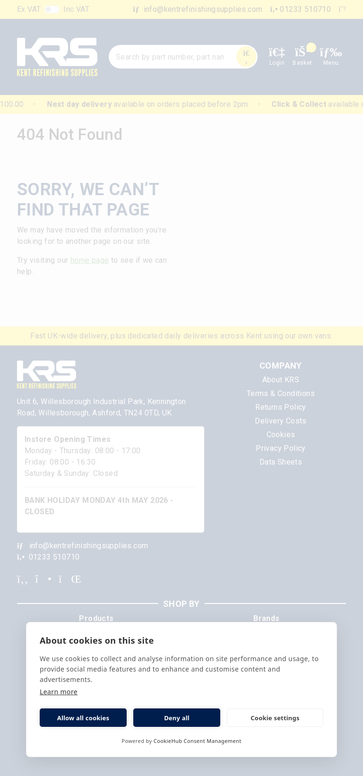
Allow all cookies (83, 718)
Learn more (59, 691)
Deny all (177, 718)
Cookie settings (275, 718)
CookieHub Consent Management (198, 740)
